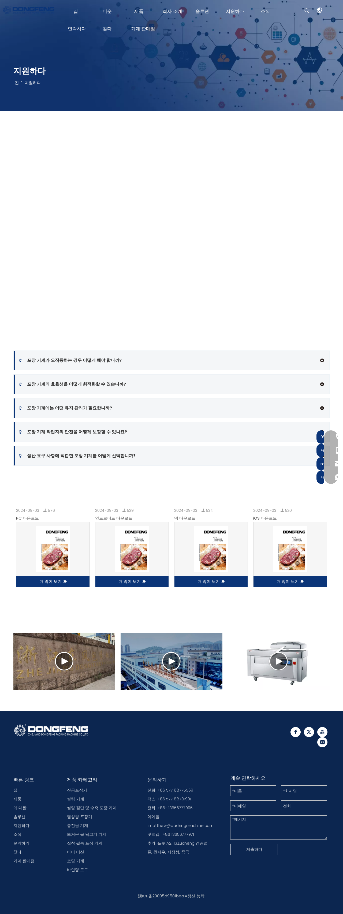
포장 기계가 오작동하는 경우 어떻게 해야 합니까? (70, 360)
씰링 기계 (75, 799)
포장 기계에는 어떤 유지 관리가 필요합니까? (65, 408)
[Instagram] (322, 742)
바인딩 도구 (77, 869)
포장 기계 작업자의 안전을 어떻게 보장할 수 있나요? (73, 432)
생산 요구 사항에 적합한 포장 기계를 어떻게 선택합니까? (77, 456)
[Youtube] (322, 732)
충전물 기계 (77, 825)
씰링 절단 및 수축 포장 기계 (92, 808)
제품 (17, 799)
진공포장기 (77, 790)
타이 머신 (75, 852)
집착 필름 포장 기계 (84, 843)
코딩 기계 (75, 861)
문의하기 (21, 843)
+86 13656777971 (178, 834)
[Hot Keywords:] (307, 11)
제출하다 (254, 849)
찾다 (17, 852)
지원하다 (21, 825)
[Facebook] (295, 732)
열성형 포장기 (79, 816)
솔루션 (19, 816)
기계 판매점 (24, 861)
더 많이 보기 (53, 581)
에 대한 (20, 808)
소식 (17, 834)
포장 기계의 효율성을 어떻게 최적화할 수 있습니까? (72, 384)
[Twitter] (309, 732)
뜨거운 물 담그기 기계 (86, 834)
